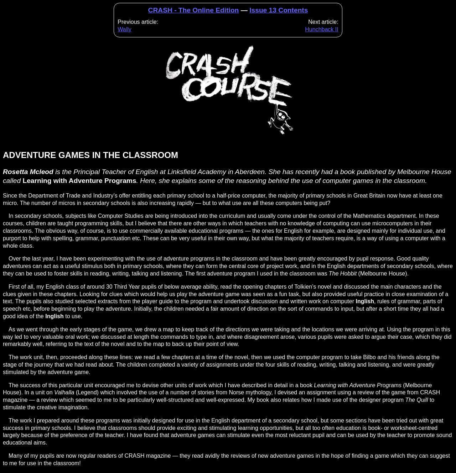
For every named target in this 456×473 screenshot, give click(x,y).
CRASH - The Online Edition (193, 10)
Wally (124, 29)
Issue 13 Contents (278, 10)
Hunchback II (321, 29)
